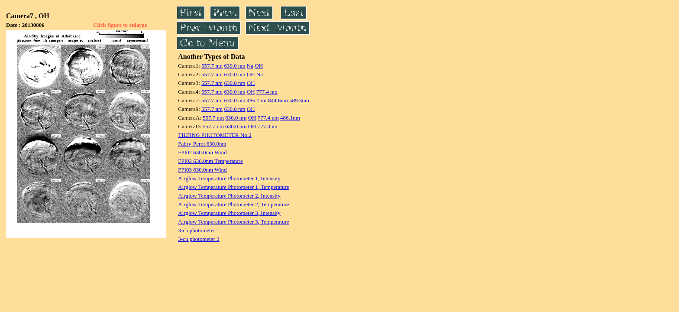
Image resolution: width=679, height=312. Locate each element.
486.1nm (257, 100)
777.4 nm (267, 91)
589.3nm (299, 100)
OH (259, 65)
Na (250, 65)
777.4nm (268, 126)
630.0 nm (234, 65)
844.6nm (278, 100)
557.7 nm (212, 65)
